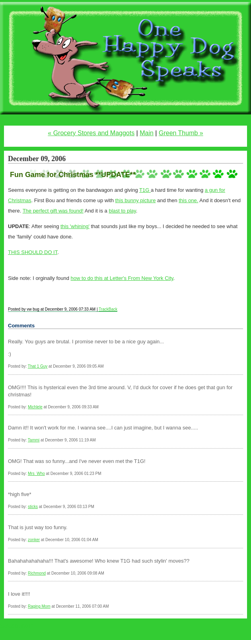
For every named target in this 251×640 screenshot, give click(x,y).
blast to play (122, 211)
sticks (33, 506)
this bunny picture (135, 200)
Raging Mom (39, 606)
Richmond (37, 573)
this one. (188, 200)
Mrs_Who (36, 473)
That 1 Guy (37, 366)
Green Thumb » (181, 133)
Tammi (33, 440)
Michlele (35, 407)
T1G (145, 190)
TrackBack (108, 309)
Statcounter (16, 625)
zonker (34, 540)
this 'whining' (75, 226)
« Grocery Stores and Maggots (91, 133)
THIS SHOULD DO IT (32, 252)
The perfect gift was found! (53, 211)
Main (147, 133)
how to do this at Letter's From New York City (122, 278)
